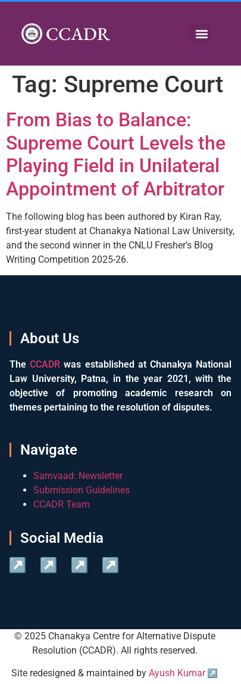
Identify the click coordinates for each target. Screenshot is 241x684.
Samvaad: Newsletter (78, 475)
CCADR (78, 33)
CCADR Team (61, 504)
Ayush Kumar (177, 673)
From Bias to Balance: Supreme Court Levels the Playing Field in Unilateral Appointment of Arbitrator (116, 154)
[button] (201, 33)
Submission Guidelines (81, 490)
